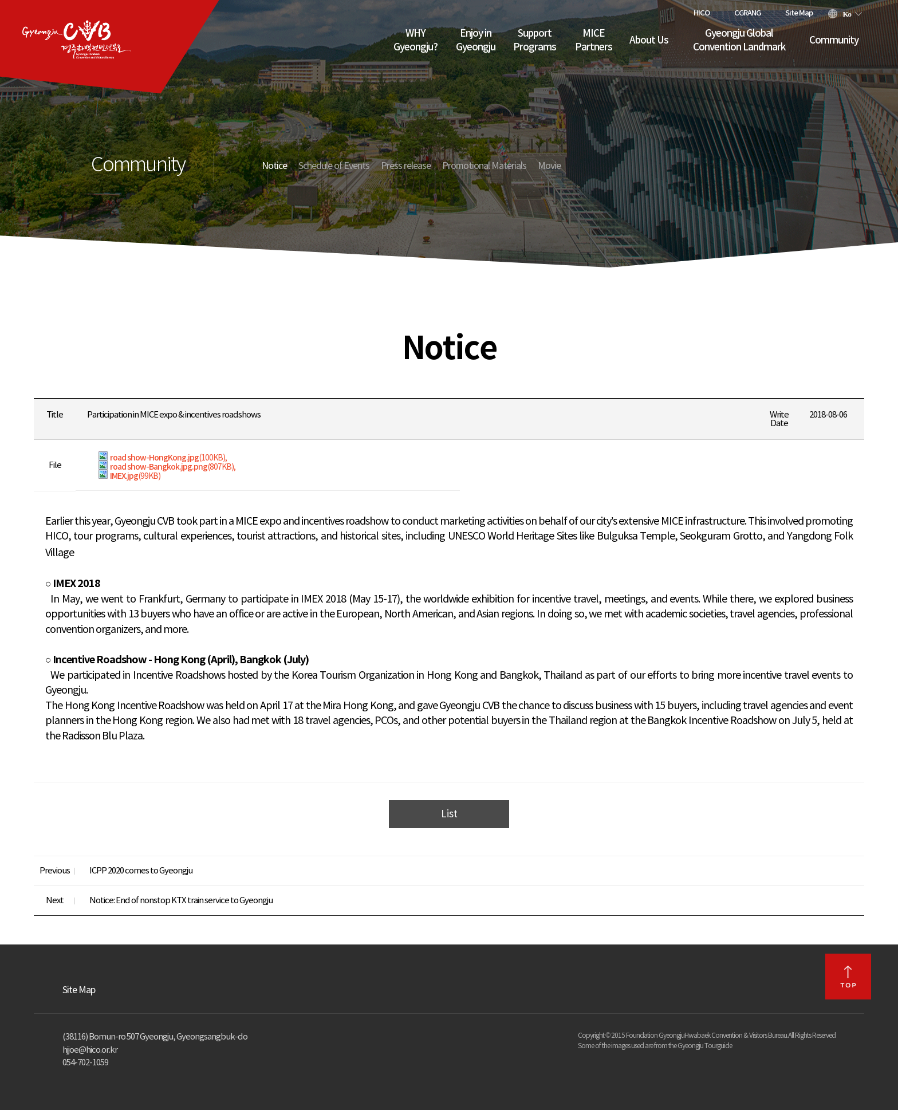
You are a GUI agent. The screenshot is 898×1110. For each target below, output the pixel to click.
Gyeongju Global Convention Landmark (739, 40)
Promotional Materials (484, 166)
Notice (274, 166)
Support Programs (534, 40)
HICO (702, 13)
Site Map (799, 13)
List (449, 814)
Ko (846, 14)
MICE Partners (593, 40)
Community (833, 40)
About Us (648, 40)
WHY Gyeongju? (415, 40)
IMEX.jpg (129, 476)
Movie (549, 166)
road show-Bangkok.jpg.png (166, 467)
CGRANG (747, 13)
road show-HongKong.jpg (162, 458)
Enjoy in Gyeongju (475, 40)
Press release (406, 166)
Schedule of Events (333, 166)
